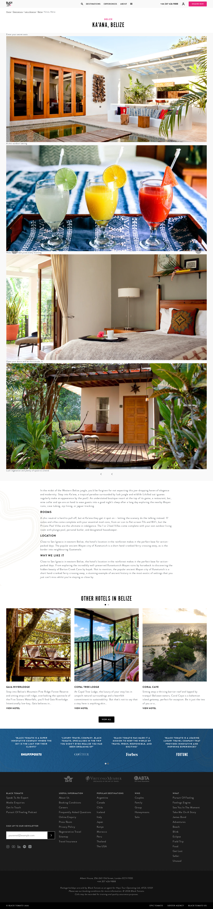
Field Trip (178, 841)
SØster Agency (176, 905)
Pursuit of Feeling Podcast (21, 812)
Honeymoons (142, 812)
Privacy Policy (67, 827)
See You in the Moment (186, 807)
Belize (40, 12)
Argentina (102, 798)
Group (138, 807)
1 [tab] (105, 763)
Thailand (101, 841)
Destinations (93, 4)
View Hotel (13, 708)
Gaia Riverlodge (18, 687)
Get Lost (178, 851)
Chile (100, 807)
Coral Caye (151, 687)
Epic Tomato (156, 905)
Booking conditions (70, 802)
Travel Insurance (68, 841)
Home (8, 12)
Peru (99, 837)
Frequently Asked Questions (75, 812)
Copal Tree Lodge (86, 687)
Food (175, 846)
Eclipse (177, 837)
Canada (101, 802)
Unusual (177, 861)
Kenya (100, 827)
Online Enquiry (67, 817)
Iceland (101, 812)
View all (106, 719)
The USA (102, 846)
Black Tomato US (197, 905)
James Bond (179, 817)
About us (64, 798)
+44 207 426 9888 (169, 3)
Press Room (65, 822)
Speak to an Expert (17, 798)
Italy (99, 817)
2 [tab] (108, 763)
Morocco (102, 832)
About (123, 4)
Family (138, 802)
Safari (176, 856)
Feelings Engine (182, 802)
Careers (63, 807)
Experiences (110, 4)
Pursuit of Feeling (183, 798)
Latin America (30, 12)
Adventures (179, 822)
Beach (176, 827)
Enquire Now (198, 4)
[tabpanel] (36, 661)
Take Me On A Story (184, 812)
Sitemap (63, 837)
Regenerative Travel (70, 832)
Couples (139, 798)
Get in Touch (13, 807)
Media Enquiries (15, 802)
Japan (100, 822)
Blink (176, 832)
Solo (137, 817)
